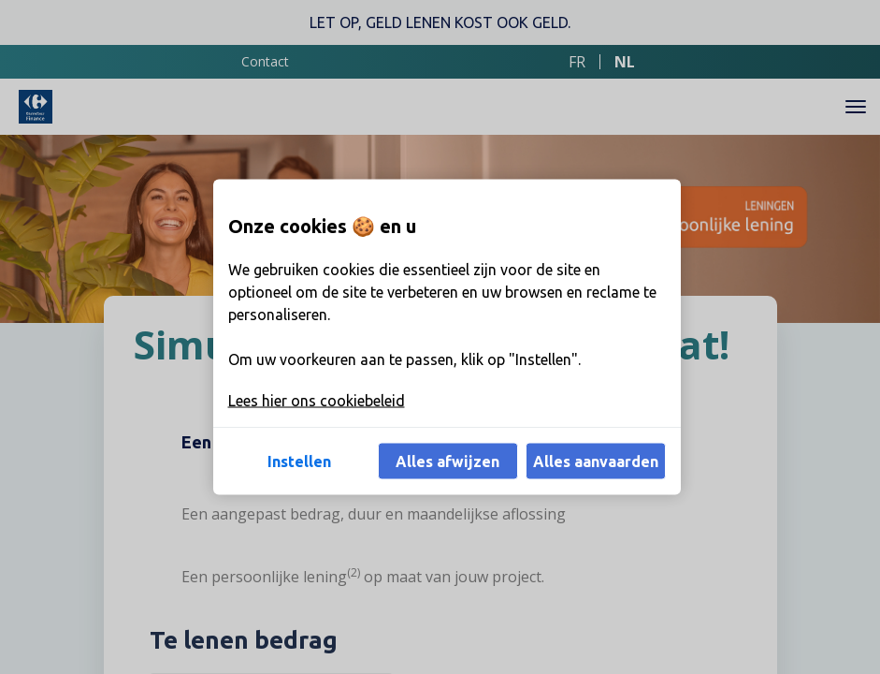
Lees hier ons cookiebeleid (316, 400)
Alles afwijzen (447, 461)
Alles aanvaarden (595, 461)
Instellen (299, 461)
